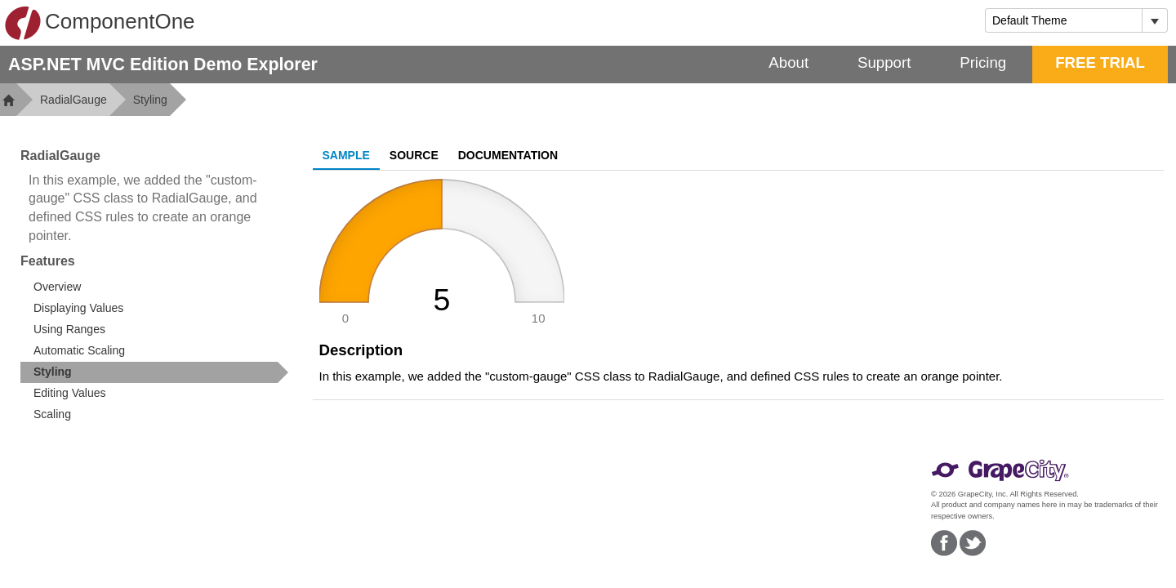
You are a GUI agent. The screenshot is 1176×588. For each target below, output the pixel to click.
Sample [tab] (346, 155)
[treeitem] (154, 372)
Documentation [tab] (508, 155)
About (788, 62)
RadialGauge (73, 99)
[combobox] (1064, 20)
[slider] (441, 252)
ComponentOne (99, 23)
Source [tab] (414, 155)
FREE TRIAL (1100, 62)
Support (884, 62)
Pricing (983, 62)
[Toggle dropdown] (1154, 20)
